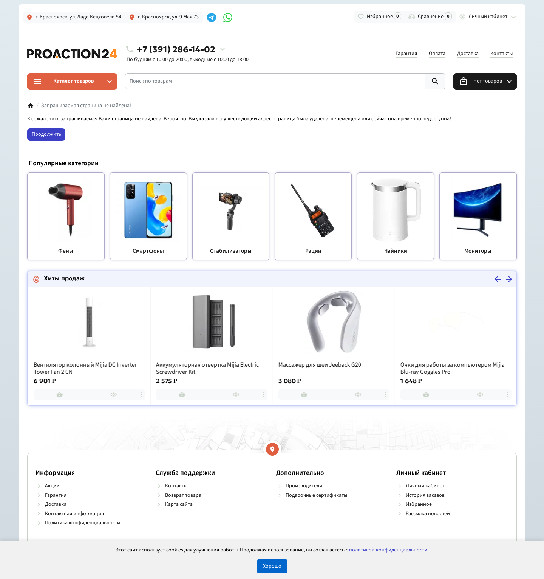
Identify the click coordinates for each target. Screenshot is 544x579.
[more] (141, 394)
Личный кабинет (425, 486)
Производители (304, 486)
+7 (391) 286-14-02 (176, 49)
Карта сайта (179, 504)
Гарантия (406, 53)
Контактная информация (74, 514)
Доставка (468, 53)
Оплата (437, 53)
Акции (52, 486)
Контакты (501, 53)
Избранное (419, 504)
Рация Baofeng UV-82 (60, 365)
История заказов (425, 495)
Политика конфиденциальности (82, 523)
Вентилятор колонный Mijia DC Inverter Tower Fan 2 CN (207, 368)
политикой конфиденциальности (388, 550)
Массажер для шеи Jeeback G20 (441, 365)
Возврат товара (183, 495)
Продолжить (46, 134)
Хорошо (272, 566)
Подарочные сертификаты (316, 495)
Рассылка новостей (428, 514)
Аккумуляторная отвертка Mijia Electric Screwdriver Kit (329, 368)
